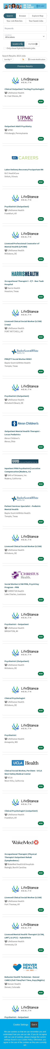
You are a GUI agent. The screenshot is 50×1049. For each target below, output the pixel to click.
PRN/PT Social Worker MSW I (18, 359)
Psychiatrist (10, 735)
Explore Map (37, 15)
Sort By (7, 59)
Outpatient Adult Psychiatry (18, 126)
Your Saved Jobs (36, 20)
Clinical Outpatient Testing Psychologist (24, 89)
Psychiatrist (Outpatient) (17, 206)
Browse (22, 15)
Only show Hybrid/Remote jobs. (21, 48)
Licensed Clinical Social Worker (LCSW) (23, 546)
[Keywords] (25, 28)
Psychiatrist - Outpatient (17, 624)
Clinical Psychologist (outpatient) (21, 810)
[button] (33, 44)
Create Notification (36, 59)
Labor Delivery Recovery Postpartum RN (24, 169)
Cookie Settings (20, 1025)
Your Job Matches (15, 20)
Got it (34, 1025)
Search (10, 15)
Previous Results (25, 66)
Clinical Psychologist (15, 698)
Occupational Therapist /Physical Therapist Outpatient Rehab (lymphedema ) (21, 857)
